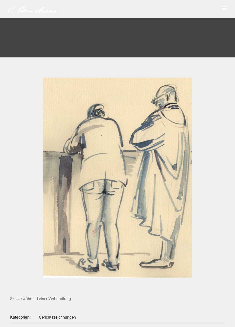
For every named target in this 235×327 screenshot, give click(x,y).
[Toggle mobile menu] (224, 8)
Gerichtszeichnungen (57, 317)
